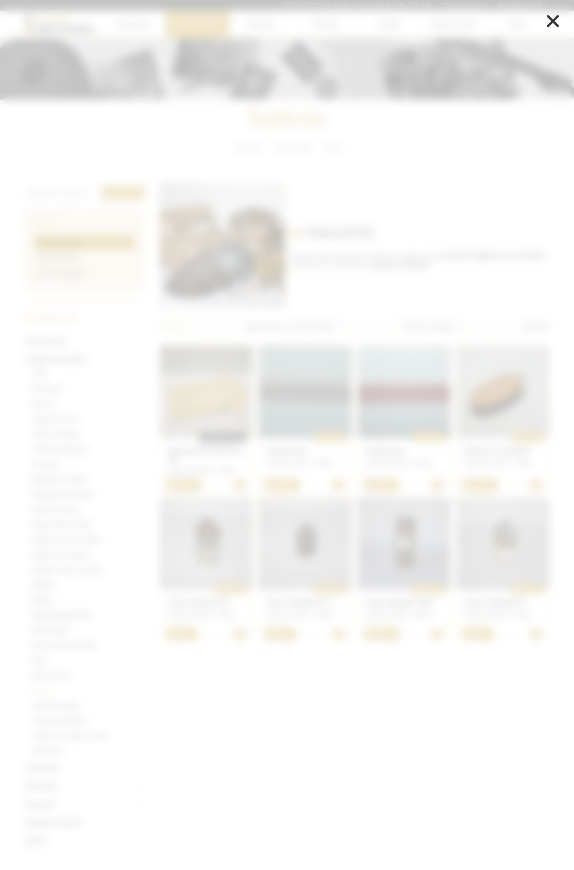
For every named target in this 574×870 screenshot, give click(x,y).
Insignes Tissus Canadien (67, 570)
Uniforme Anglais (56, 705)
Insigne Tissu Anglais (60, 555)
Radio (39, 660)
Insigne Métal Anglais (61, 524)
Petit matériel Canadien (64, 645)
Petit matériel (50, 630)
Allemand (325, 24)
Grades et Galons (55, 509)
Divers (517, 24)
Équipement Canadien (62, 494)
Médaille (43, 585)
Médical (42, 600)
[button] (316, 327)
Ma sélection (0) (519, 5)
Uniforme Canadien (58, 721)
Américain (261, 24)
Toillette (42, 690)
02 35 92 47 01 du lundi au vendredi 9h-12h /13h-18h (357, 5)
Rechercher (123, 192)
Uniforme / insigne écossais (70, 736)
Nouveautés (133, 24)
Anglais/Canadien (197, 24)
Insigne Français (453, 24)
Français (389, 24)
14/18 (39, 374)
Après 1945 (47, 751)
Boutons (43, 404)
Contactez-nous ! (464, 5)
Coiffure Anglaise (55, 434)
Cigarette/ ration (54, 419)
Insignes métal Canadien (66, 540)
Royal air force (51, 675)
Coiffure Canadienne (60, 449)
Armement (46, 389)
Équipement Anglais (59, 479)
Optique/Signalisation (62, 615)
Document (46, 464)
